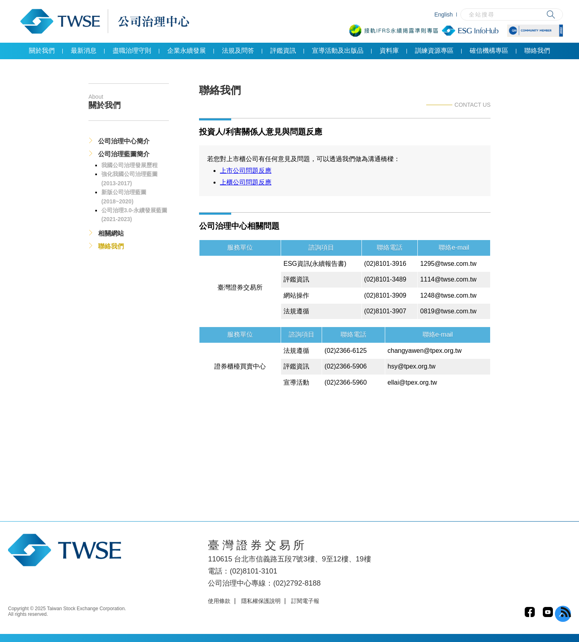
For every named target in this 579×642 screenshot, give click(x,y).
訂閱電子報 (305, 601)
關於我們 (42, 50)
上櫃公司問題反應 (245, 182)
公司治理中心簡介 (124, 141)
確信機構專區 (489, 50)
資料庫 (389, 50)
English (443, 14)
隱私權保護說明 (261, 601)
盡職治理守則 (132, 50)
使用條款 (219, 601)
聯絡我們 (537, 50)
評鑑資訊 (283, 50)
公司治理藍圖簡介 (124, 154)
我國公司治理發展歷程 (129, 165)
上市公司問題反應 (245, 170)
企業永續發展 (186, 50)
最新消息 (83, 50)
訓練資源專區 (434, 50)
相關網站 (111, 233)
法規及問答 (238, 50)
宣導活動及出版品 (337, 50)
